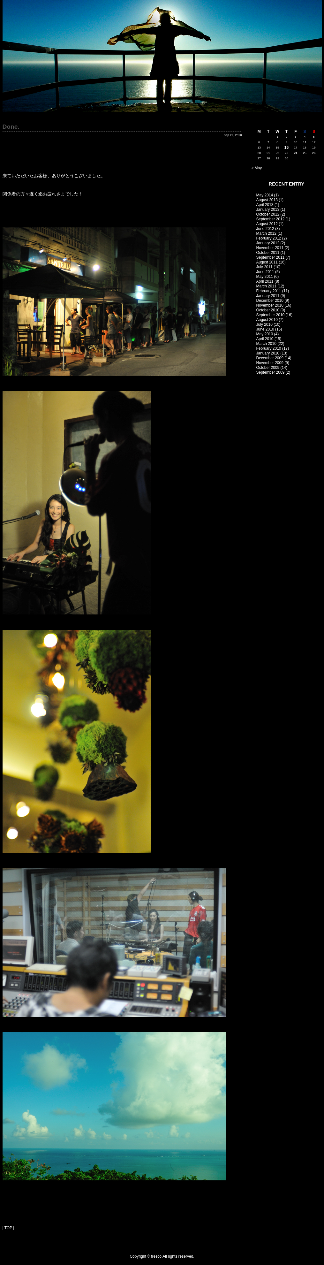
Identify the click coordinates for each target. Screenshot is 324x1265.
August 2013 (267, 200)
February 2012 (268, 238)
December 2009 (269, 358)
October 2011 (268, 252)
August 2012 (267, 224)
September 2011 (270, 257)
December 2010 (269, 300)
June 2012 (265, 228)
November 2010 (269, 305)
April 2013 (265, 204)
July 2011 (264, 267)
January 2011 (268, 295)
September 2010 (270, 315)
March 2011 (266, 286)
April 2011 (265, 281)
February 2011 (268, 291)
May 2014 (264, 195)
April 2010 (265, 339)
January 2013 (268, 209)
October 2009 (268, 367)
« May (257, 168)
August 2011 (267, 262)
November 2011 (269, 248)
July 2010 (264, 324)
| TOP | (8, 1228)
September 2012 (270, 219)
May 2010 (264, 334)
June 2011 (265, 272)
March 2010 (266, 343)
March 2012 (266, 233)
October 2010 (268, 310)
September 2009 (270, 372)
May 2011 (264, 276)
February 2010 (268, 348)
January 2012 (268, 243)
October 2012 (268, 214)
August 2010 (267, 319)
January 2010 (268, 353)
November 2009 (269, 363)
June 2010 (265, 329)
